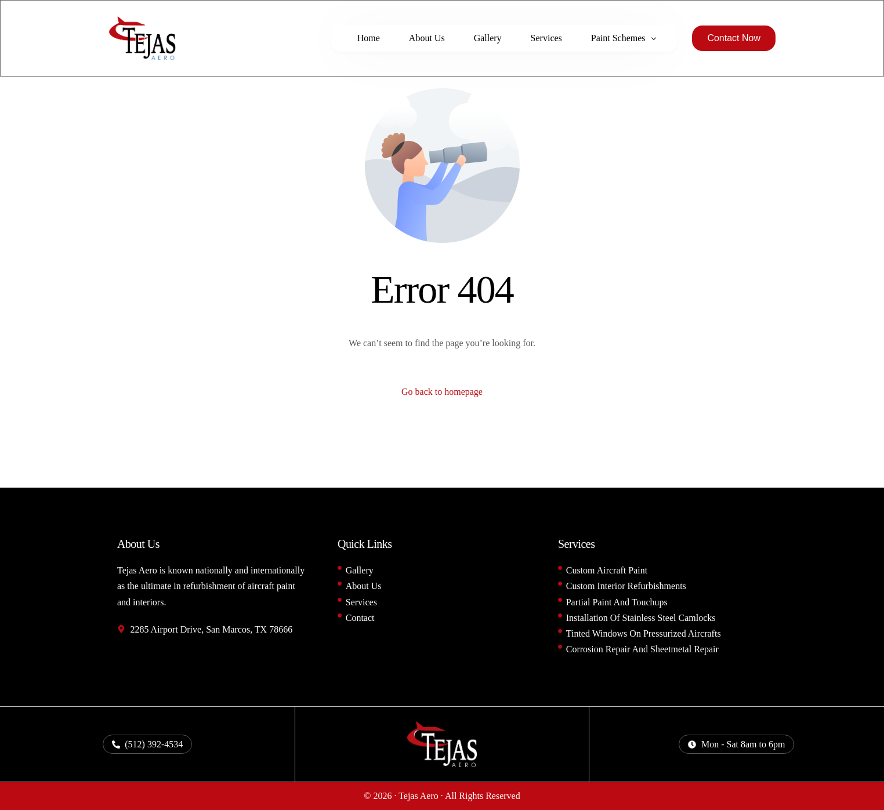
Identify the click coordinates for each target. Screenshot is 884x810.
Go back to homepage (442, 392)
